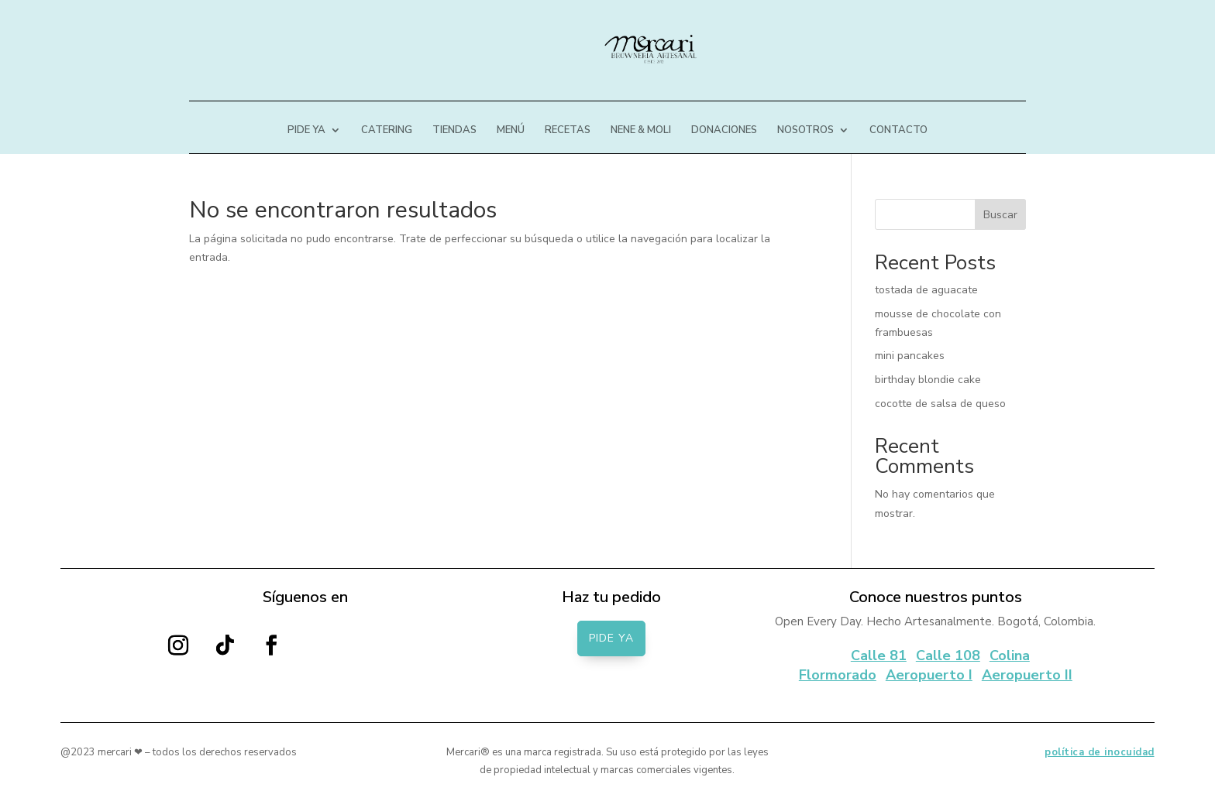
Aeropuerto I (929, 675)
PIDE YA (306, 131)
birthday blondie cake (928, 379)
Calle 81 (879, 655)
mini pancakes (910, 355)
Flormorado (837, 675)
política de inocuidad (1100, 752)
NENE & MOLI (641, 131)
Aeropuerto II (1027, 675)
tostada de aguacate (926, 289)
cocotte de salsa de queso (940, 403)
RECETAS (567, 131)
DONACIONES (724, 131)
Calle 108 (948, 655)
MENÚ (511, 131)
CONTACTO (898, 131)
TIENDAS (454, 131)
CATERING (386, 131)
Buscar (1000, 214)
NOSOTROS (805, 131)
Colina (1010, 655)
